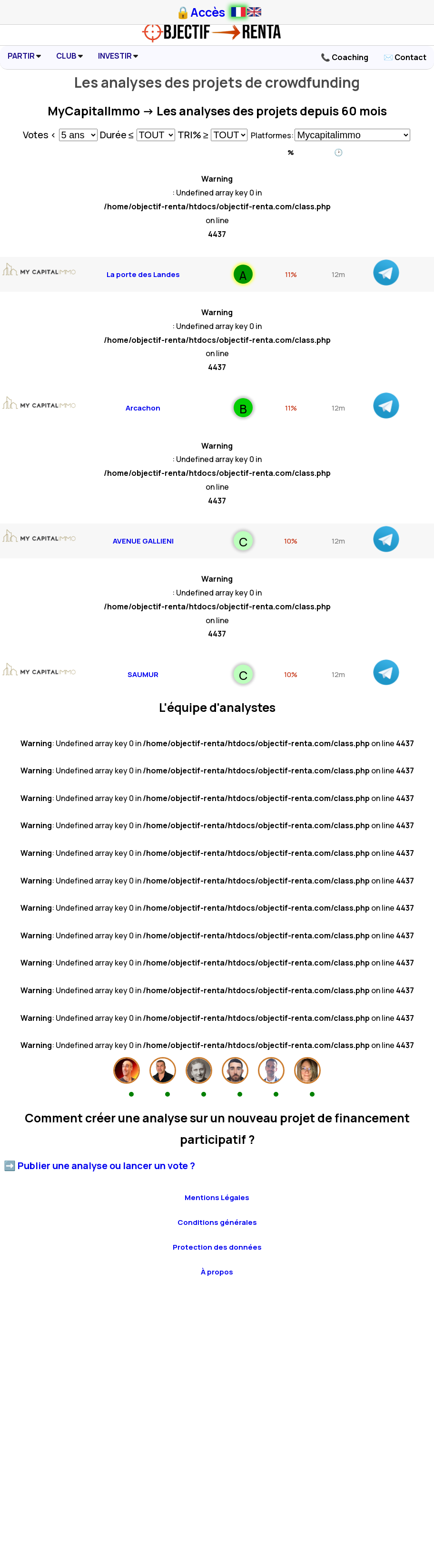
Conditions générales (217, 1222)
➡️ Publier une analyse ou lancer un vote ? (99, 1165)
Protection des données (217, 1247)
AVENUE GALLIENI (143, 541)
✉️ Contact (405, 57)
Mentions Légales (217, 1197)
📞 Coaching (344, 57)
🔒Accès (200, 12)
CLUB (69, 56)
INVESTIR (118, 56)
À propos (217, 1272)
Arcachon (143, 408)
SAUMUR (143, 674)
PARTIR (24, 56)
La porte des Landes (143, 274)
